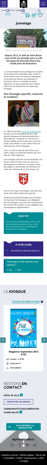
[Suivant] (44, 340)
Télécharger (15, 368)
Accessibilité (9, 458)
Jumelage (24, 461)
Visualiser (14, 363)
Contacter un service (18, 401)
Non (19, 270)
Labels (41, 458)
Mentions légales (27, 455)
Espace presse (30, 458)
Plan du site (40, 455)
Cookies (19, 458)
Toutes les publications (25, 302)
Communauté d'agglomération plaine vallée (21, 411)
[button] (27, 15)
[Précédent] (3, 340)
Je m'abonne (25, 426)
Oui (10, 270)
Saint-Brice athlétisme (31, 131)
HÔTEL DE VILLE (14, 395)
